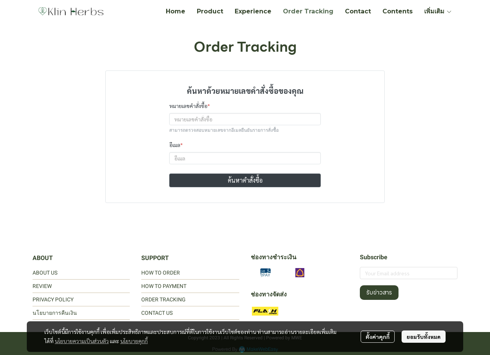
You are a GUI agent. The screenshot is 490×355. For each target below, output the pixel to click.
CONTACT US (157, 313)
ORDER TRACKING (163, 299)
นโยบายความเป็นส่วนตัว (82, 340)
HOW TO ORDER (160, 273)
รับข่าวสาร (379, 292)
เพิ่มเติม (438, 11)
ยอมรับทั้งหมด (424, 336)
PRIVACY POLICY (53, 299)
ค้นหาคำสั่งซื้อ (245, 180)
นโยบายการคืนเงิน (55, 313)
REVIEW (42, 286)
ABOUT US (45, 273)
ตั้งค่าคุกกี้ (378, 336)
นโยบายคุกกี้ (134, 340)
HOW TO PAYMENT (163, 286)
